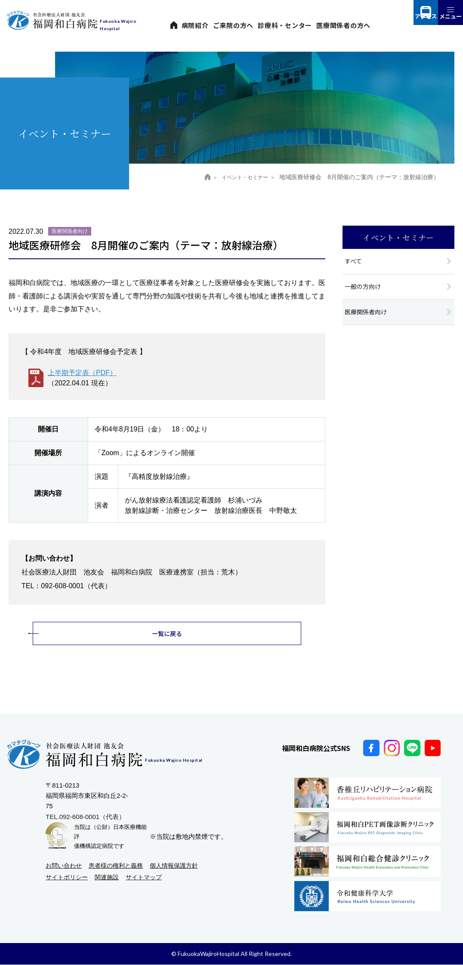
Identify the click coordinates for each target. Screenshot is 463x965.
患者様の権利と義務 (116, 866)
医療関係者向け (367, 313)
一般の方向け (364, 287)
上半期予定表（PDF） (82, 372)
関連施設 (107, 878)
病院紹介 (195, 25)
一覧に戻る (167, 633)
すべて (354, 261)
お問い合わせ (64, 866)
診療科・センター (285, 25)
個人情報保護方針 (174, 866)
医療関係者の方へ (343, 25)
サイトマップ (144, 878)
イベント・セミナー (240, 177)
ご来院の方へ (233, 25)
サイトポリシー (67, 878)
